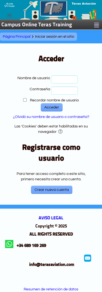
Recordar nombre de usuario (54, 100)
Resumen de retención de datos (51, 289)
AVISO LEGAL (51, 218)
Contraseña (40, 89)
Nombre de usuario (33, 78)
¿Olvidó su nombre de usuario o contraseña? (51, 117)
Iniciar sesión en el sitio (54, 36)
